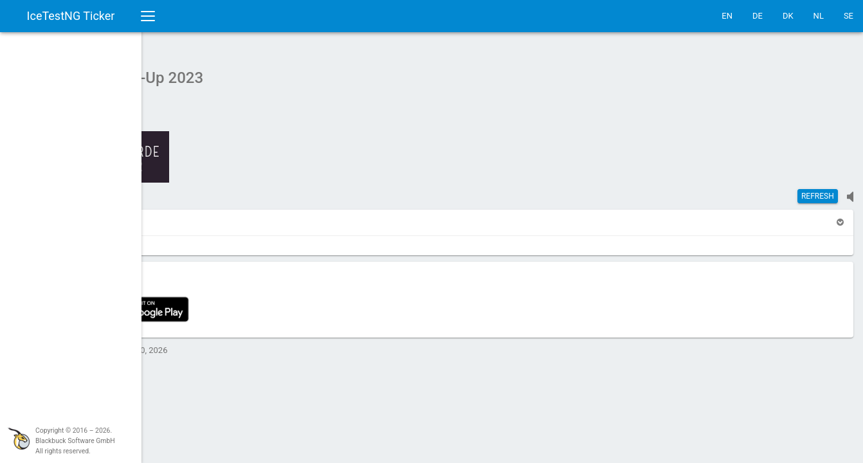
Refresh (817, 189)
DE (757, 16)
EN (727, 16)
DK (788, 16)
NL (818, 16)
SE (848, 16)
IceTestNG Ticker (71, 16)
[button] (175, 216)
